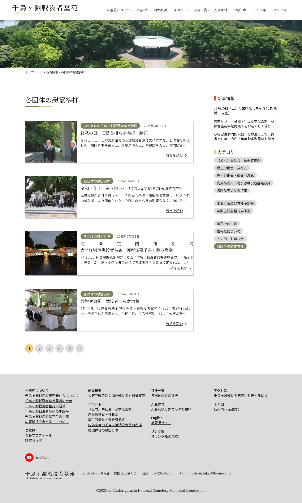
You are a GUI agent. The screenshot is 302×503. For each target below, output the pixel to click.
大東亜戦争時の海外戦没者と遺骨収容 (116, 395)
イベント (180, 10)
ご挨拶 (142, 10)
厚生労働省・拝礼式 (232, 167)
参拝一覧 (200, 10)
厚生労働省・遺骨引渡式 (235, 175)
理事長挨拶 (33, 440)
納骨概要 (160, 10)
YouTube (42, 457)
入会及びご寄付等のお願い (171, 409)
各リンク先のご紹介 (166, 436)
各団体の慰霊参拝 (230, 246)
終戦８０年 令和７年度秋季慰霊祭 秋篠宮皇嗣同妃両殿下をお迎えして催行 (244, 123)
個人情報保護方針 (227, 409)
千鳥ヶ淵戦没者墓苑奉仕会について (52, 395)
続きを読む (174, 155)
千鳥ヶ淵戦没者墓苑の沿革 (45, 405)
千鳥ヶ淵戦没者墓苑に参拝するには (241, 395)
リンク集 (259, 10)
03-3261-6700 (162, 473)
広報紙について (228, 231)
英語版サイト (161, 422)
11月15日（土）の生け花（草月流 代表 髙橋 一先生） (245, 110)
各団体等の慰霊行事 (232, 190)
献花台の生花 (227, 223)
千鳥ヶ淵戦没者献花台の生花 (47, 416)
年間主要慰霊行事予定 (233, 210)
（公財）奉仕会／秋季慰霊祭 (238, 160)
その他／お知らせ (230, 238)
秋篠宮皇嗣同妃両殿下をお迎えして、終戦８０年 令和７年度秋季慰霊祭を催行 (244, 136)
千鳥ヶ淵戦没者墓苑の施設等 (47, 411)
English (240, 10)
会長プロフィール (38, 435)
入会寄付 (220, 10)
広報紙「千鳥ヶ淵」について (47, 421)
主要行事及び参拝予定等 (235, 203)
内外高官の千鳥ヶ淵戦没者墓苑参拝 (244, 182)
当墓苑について (118, 10)
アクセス (279, 10)
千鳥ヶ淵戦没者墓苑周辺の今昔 (48, 400)
